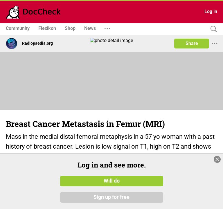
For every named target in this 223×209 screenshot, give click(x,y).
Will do (112, 184)
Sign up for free (111, 200)
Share (192, 43)
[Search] (212, 29)
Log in (210, 11)
